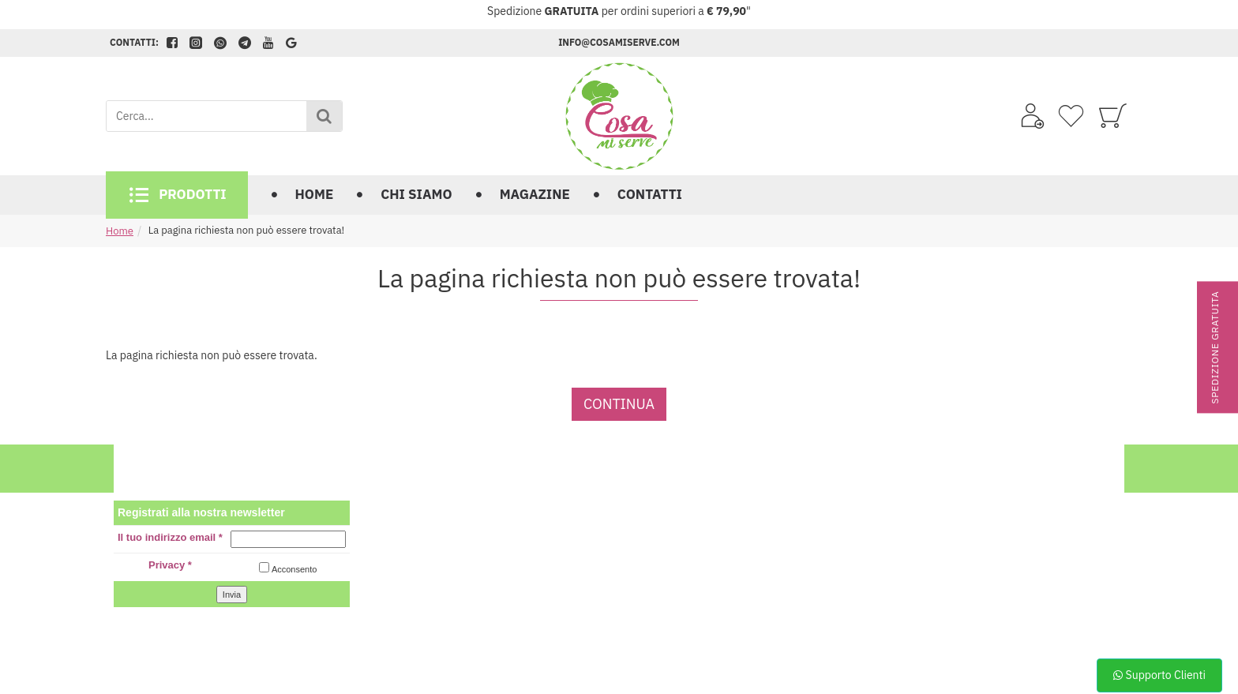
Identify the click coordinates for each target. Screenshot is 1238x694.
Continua (619, 404)
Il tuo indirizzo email (170, 537)
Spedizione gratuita (1215, 347)
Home (119, 231)
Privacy (170, 565)
